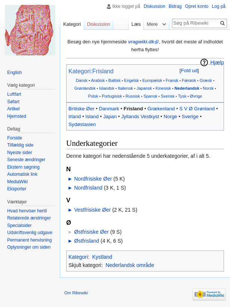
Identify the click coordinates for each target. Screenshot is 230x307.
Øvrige (196, 96)
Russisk (133, 96)
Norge (170, 116)
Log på (219, 6)
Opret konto (197, 6)
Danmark (109, 108)
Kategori (78, 257)
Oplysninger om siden (28, 247)
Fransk (172, 80)
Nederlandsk (186, 88)
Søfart (13, 101)
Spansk (150, 96)
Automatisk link (22, 174)
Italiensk (125, 88)
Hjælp (217, 62)
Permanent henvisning (29, 240)
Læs (136, 24)
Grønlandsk (84, 88)
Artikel (13, 108)
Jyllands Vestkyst (140, 116)
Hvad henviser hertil (27, 211)
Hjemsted (16, 116)
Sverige (190, 116)
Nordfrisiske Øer (93, 179)
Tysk (182, 96)
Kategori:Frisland (91, 71)
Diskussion (154, 6)
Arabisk (98, 80)
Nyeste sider (19, 152)
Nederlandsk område (129, 265)
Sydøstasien (82, 124)
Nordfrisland (88, 188)
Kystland (102, 257)
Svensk (167, 96)
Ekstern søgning (23, 167)
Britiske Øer (81, 108)
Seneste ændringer (26, 159)
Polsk (93, 96)
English (14, 72)
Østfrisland (86, 241)
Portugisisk (112, 96)
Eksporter (16, 188)
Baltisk (114, 80)
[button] (189, 70)
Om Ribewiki (76, 293)
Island (91, 116)
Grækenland (161, 108)
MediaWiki (17, 181)
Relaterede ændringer (29, 218)
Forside (14, 138)
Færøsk (189, 80)
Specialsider (19, 225)
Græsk (206, 80)
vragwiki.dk (141, 41)
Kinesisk (163, 88)
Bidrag (175, 6)
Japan (110, 116)
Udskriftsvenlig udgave (29, 232)
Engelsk (131, 80)
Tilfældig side (20, 145)
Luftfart (14, 94)
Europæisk (152, 80)
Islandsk (106, 88)
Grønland (204, 108)
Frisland (133, 108)
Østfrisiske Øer (91, 232)
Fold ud (189, 70)
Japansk (144, 88)
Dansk (82, 80)
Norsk (208, 88)
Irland (74, 116)
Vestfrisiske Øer (92, 210)
